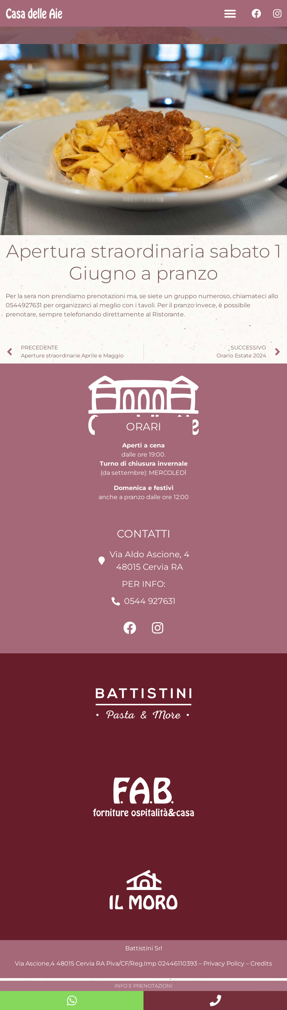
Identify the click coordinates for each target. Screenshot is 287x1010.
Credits (261, 963)
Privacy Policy (223, 963)
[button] (229, 13)
